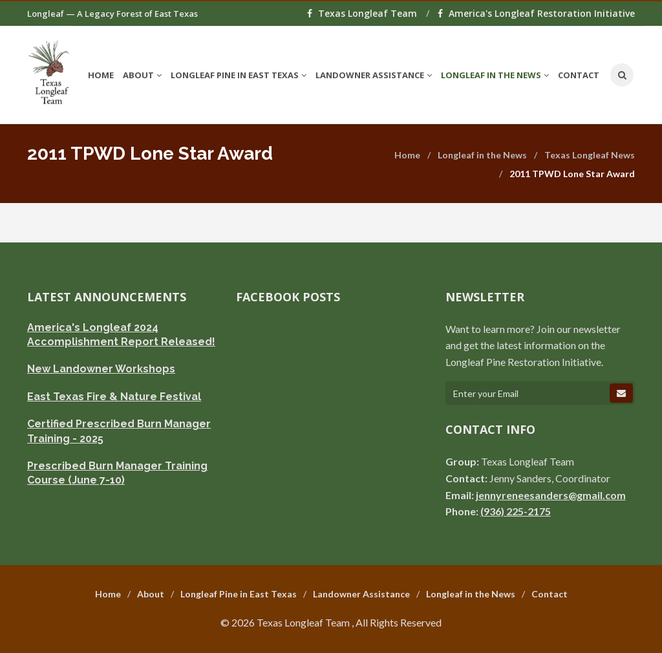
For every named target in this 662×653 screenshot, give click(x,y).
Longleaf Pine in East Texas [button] (238, 75)
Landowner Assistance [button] (373, 75)
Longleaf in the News (482, 154)
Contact (578, 75)
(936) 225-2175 (515, 511)
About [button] (142, 75)
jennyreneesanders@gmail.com (551, 495)
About (150, 593)
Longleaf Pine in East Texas (238, 593)
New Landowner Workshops (101, 369)
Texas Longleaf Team (363, 13)
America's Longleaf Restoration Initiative (536, 13)
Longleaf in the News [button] (495, 75)
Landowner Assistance (361, 593)
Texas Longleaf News (589, 154)
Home (101, 75)
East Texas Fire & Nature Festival (114, 397)
